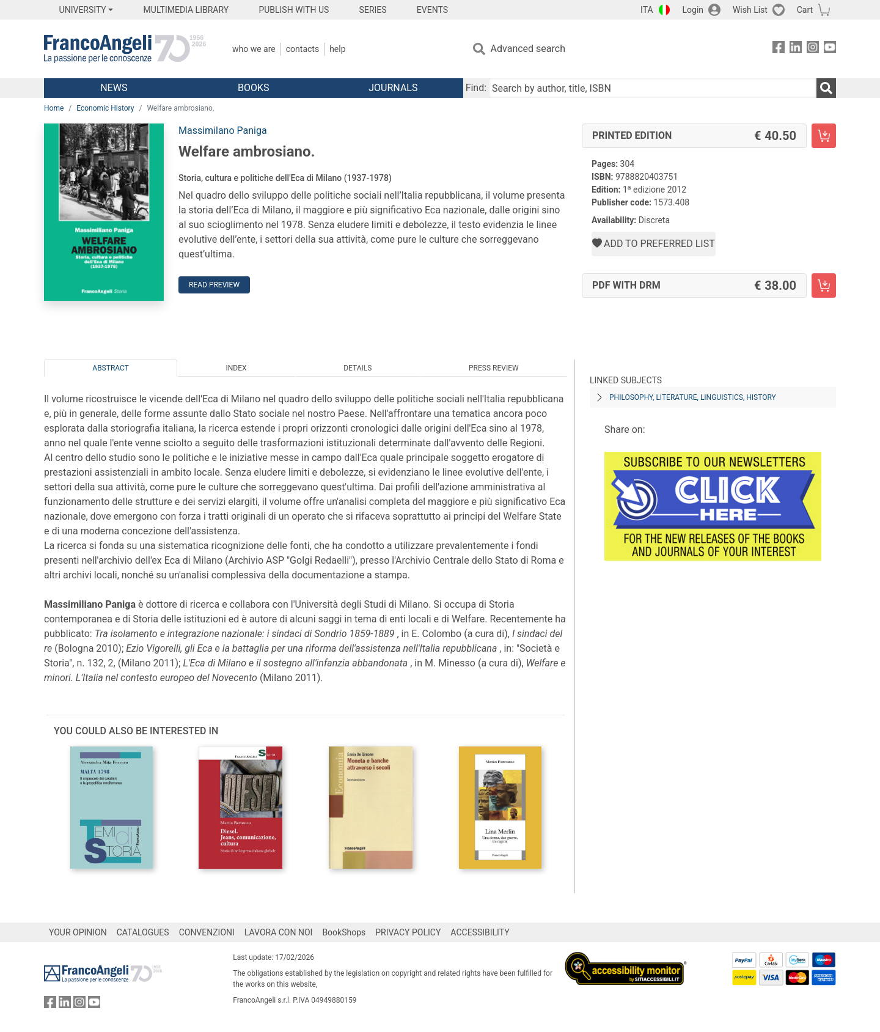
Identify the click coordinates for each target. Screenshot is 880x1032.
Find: (476, 88)
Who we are (254, 49)
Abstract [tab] (110, 368)
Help (337, 49)
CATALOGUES (143, 932)
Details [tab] (357, 368)
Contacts (302, 49)
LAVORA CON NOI (278, 932)
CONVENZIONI (207, 932)
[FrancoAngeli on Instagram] (813, 49)
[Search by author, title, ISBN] (652, 88)
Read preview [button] (214, 285)
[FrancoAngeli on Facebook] (778, 49)
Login (693, 10)
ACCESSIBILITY (479, 932)
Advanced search (528, 48)
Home (54, 108)
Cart (805, 10)
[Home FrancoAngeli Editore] (125, 49)
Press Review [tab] (494, 368)
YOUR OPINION (78, 932)
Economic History (105, 108)
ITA (646, 10)
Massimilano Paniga (222, 130)
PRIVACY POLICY (408, 932)
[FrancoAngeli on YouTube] (830, 49)
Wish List (750, 10)
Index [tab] (236, 368)
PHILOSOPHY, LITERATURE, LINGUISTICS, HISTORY (692, 397)
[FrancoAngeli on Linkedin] (796, 49)
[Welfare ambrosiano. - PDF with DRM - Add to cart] (824, 285)
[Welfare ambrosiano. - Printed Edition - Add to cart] (824, 135)
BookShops (343, 932)
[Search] (826, 88)
